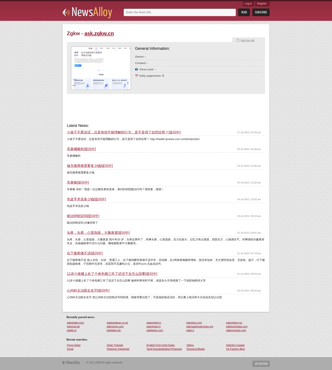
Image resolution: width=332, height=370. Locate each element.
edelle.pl (71, 330)
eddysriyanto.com (236, 330)
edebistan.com (155, 330)
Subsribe (261, 12)
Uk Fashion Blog (235, 349)
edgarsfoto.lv (154, 322)
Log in (248, 3)
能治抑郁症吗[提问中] (83, 216)
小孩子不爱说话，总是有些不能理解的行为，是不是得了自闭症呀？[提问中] (124, 132)
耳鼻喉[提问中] (78, 182)
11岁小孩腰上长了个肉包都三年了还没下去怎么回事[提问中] (112, 274)
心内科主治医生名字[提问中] (88, 290)
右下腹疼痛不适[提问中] (85, 253)
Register (262, 3)
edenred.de (73, 326)
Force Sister (74, 345)
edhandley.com (75, 322)
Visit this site (248, 40)
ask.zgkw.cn (99, 33)
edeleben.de (114, 330)
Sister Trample (115, 345)
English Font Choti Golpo (161, 345)
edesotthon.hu (234, 322)
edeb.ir (190, 330)
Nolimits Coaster (235, 345)
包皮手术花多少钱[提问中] (86, 199)
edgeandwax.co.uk (117, 322)
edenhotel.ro (154, 326)
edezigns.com (194, 322)
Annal (70, 349)
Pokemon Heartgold (118, 349)
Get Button (261, 364)
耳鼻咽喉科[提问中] (81, 149)
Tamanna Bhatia (195, 349)
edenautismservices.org (199, 326)
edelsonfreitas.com (237, 326)
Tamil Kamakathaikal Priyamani (164, 349)
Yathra (190, 345)
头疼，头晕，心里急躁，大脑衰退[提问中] (98, 232)
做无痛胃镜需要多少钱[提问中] (90, 166)
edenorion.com (115, 326)
